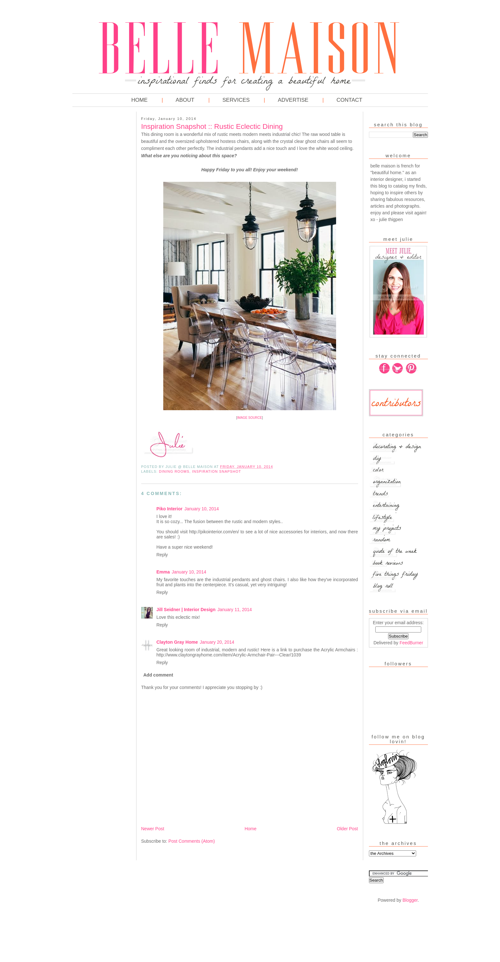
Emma (163, 571)
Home (139, 100)
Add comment (158, 674)
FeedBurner (411, 642)
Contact (349, 100)
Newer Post (152, 828)
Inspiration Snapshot (216, 471)
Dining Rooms (174, 471)
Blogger (409, 900)
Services (236, 100)
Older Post (347, 828)
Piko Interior (170, 508)
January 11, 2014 (234, 609)
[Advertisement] (97, 210)
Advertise (293, 100)
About (185, 100)
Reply (162, 554)
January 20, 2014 (217, 642)
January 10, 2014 (201, 508)
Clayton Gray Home (177, 642)
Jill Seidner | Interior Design (186, 609)
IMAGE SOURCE (249, 417)
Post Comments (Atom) (191, 841)
